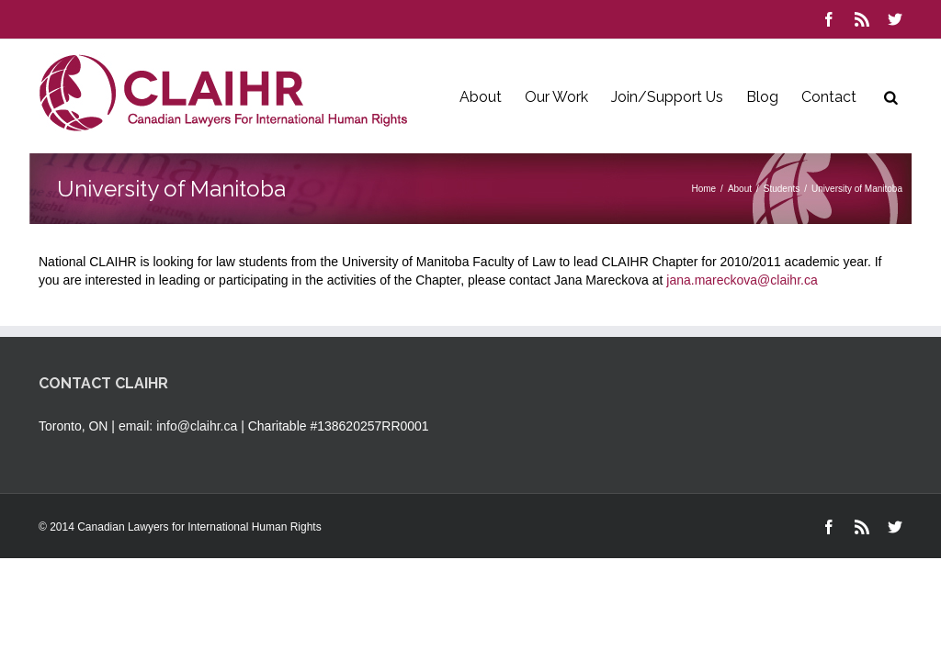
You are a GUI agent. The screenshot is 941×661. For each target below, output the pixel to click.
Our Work (556, 97)
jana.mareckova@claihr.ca (741, 280)
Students (781, 189)
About (480, 97)
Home (703, 189)
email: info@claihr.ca (178, 426)
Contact (828, 97)
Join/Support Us (667, 97)
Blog (762, 97)
